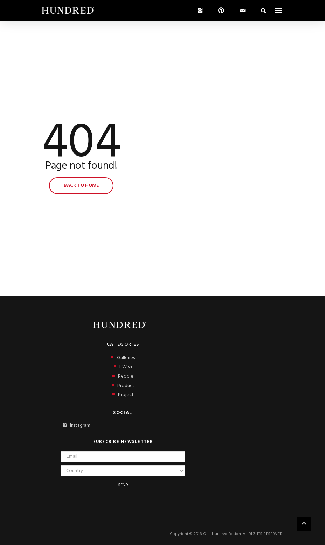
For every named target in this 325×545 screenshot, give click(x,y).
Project (123, 395)
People (122, 376)
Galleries (123, 358)
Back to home (81, 185)
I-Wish (123, 367)
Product (123, 386)
